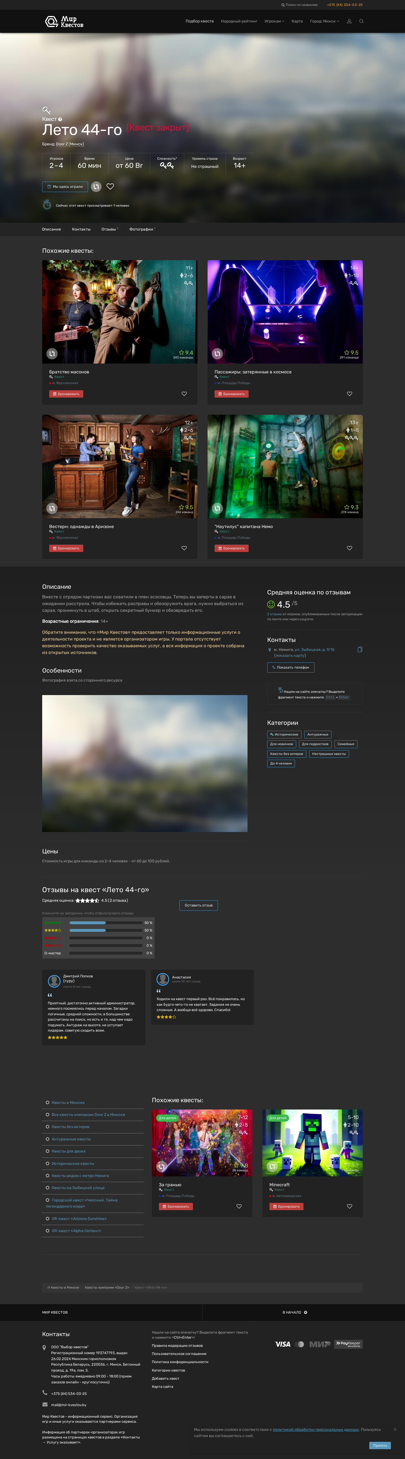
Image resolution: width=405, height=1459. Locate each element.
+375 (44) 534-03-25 (345, 5)
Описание (51, 229)
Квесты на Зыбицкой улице (75, 1187)
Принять (380, 1445)
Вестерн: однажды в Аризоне (81, 526)
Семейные (346, 744)
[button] (242, 699)
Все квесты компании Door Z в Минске (85, 1114)
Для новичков (281, 744)
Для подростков (315, 744)
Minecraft (279, 1184)
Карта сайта (162, 1386)
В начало (295, 1312)
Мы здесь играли (65, 186)
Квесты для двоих (66, 1151)
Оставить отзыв (199, 905)
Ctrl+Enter (183, 1337)
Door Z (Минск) (70, 144)
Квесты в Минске (65, 1102)
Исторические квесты (70, 1163)
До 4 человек (281, 763)
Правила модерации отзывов (177, 1345)
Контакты (81, 229)
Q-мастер (52, 953)
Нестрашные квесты (329, 754)
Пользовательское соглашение (179, 1354)
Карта (297, 21)
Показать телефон (291, 667)
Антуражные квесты (68, 1139)
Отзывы (110, 229)
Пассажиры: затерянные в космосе (253, 372)
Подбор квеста (200, 21)
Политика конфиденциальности (180, 1362)
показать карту (290, 655)
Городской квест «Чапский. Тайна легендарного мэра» (82, 1203)
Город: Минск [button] (324, 21)
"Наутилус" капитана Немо (244, 526)
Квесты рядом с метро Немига (77, 1175)
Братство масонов (69, 372)
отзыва (274, 614)
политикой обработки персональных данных (316, 1429)
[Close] (395, 1429)
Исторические (284, 734)
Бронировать (66, 394)
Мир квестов (55, 1312)
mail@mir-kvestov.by (68, 1405)
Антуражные (317, 734)
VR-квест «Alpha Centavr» (73, 1230)
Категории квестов (168, 1370)
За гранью (170, 1184)
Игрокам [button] (274, 21)
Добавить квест (165, 1378)
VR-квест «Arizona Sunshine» (76, 1218)
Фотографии (142, 229)
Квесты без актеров (286, 754)
